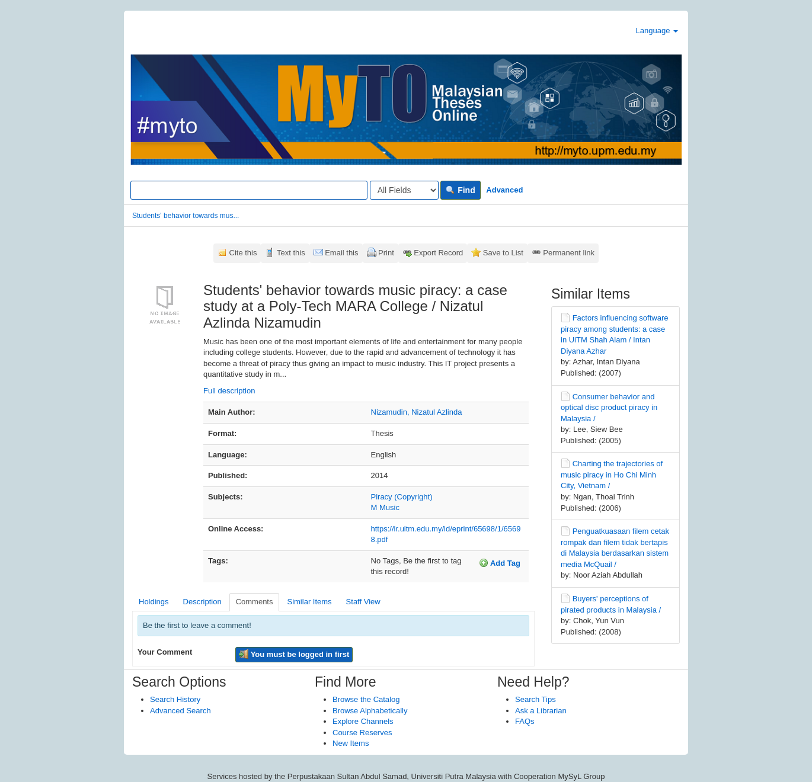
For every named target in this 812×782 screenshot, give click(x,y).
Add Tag (499, 563)
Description (202, 601)
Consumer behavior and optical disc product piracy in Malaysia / (609, 407)
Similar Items (309, 601)
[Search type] (404, 190)
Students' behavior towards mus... (185, 215)
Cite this (243, 252)
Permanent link (568, 252)
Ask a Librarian (541, 710)
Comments (254, 601)
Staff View (363, 601)
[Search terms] (248, 190)
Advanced (504, 189)
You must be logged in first (294, 654)
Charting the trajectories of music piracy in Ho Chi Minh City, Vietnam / (612, 474)
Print (386, 252)
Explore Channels (363, 721)
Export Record (438, 252)
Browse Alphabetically (370, 710)
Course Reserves (362, 732)
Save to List (503, 252)
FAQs (525, 721)
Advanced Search (180, 710)
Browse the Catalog (366, 699)
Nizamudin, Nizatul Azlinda (416, 412)
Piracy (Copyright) (402, 496)
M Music (385, 507)
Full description (229, 390)
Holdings (154, 601)
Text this (291, 252)
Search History (175, 699)
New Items (351, 743)
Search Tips (535, 699)
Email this (341, 252)
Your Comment (165, 652)
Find (460, 190)
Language (657, 30)
